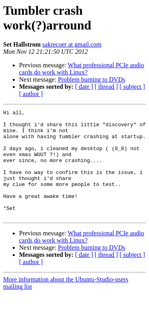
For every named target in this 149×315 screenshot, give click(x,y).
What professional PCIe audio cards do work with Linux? (81, 69)
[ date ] (84, 86)
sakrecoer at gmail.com (71, 44)
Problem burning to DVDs (91, 79)
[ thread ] (106, 86)
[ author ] (31, 93)
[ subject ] (132, 86)
